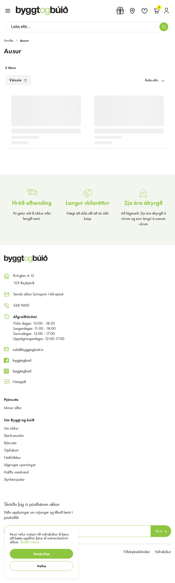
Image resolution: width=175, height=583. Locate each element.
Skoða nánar (29, 542)
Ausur (24, 40)
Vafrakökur (163, 551)
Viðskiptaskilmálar (136, 551)
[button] (41, 554)
